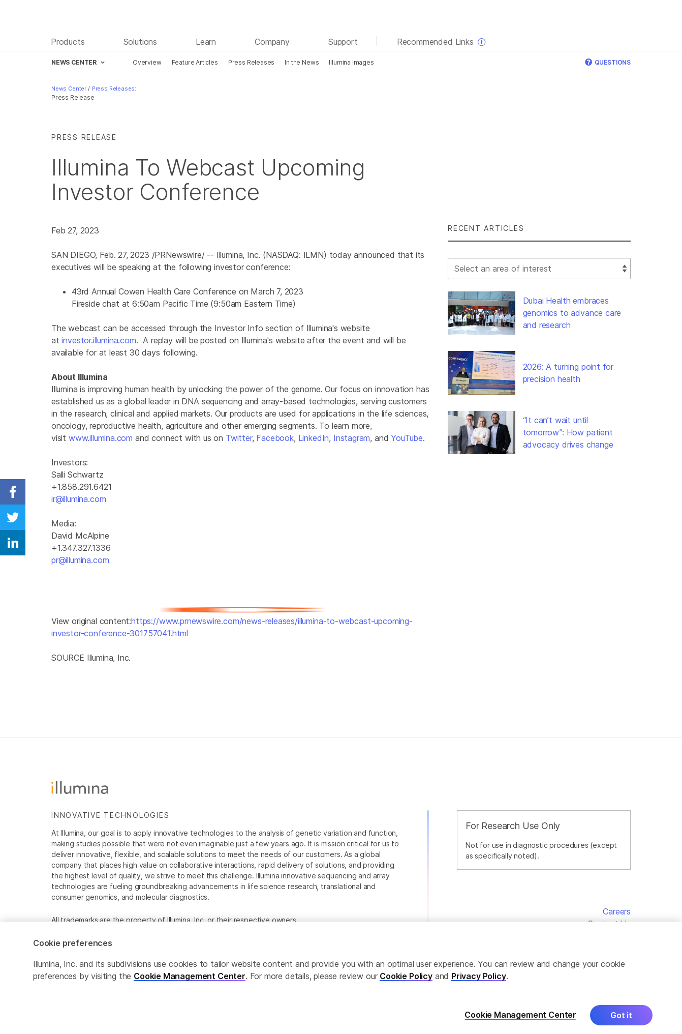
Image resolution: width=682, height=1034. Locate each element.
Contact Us (609, 924)
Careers (617, 911)
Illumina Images (351, 62)
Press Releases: (114, 88)
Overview (147, 62)
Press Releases (251, 62)
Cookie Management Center (189, 985)
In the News (302, 62)
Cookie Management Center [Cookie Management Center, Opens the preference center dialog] (520, 1023)
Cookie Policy (406, 985)
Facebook (275, 438)
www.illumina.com (101, 438)
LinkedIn (313, 438)
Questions (608, 62)
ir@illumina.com (78, 499)
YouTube (407, 438)
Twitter (239, 438)
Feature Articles (195, 62)
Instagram (351, 438)
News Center (68, 88)
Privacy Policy (478, 985)
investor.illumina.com (98, 340)
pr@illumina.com (80, 560)
